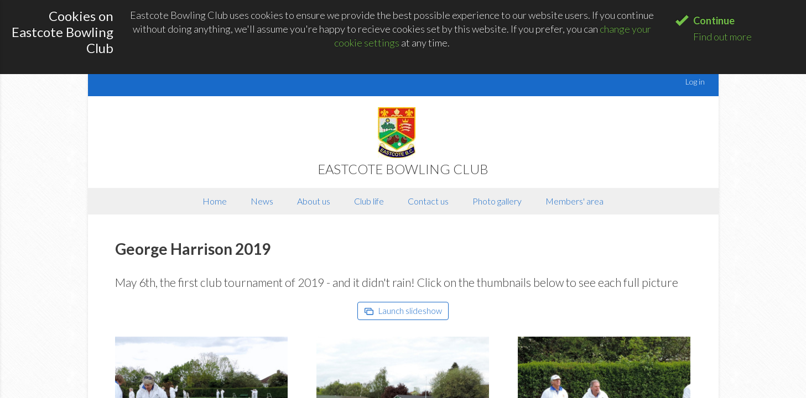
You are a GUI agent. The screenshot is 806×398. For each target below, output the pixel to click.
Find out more (722, 36)
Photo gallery (497, 201)
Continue (714, 20)
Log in (695, 81)
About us (313, 201)
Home (214, 201)
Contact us (428, 201)
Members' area (574, 201)
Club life (369, 201)
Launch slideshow (403, 311)
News (262, 201)
